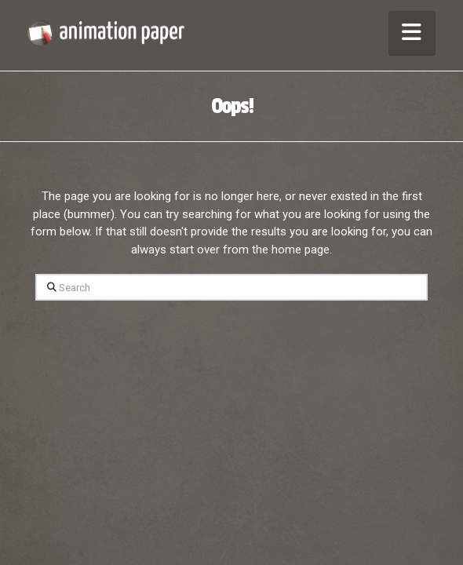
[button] (412, 32)
